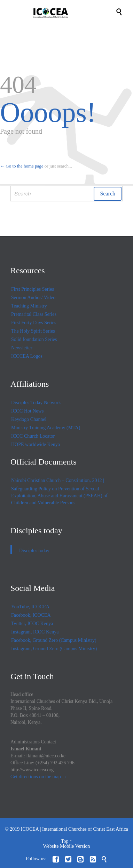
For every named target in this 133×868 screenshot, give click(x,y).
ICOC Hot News (27, 411)
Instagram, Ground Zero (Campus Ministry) (54, 648)
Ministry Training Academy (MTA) (45, 427)
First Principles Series (32, 289)
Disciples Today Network (36, 402)
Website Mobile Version (66, 846)
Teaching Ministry (29, 306)
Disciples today (36, 530)
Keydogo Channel (28, 419)
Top (65, 841)
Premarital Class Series (33, 314)
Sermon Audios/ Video (33, 297)
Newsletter (21, 347)
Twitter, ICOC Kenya (32, 623)
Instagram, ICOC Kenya (34, 632)
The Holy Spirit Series (33, 331)
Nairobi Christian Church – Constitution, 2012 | (57, 480)
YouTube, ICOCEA (30, 606)
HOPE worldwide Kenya (35, 444)
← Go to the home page (22, 166)
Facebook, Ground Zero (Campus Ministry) (53, 640)
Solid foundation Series (34, 339)
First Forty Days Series (33, 322)
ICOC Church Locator (33, 436)
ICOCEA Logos (26, 356)
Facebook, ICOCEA (31, 615)
